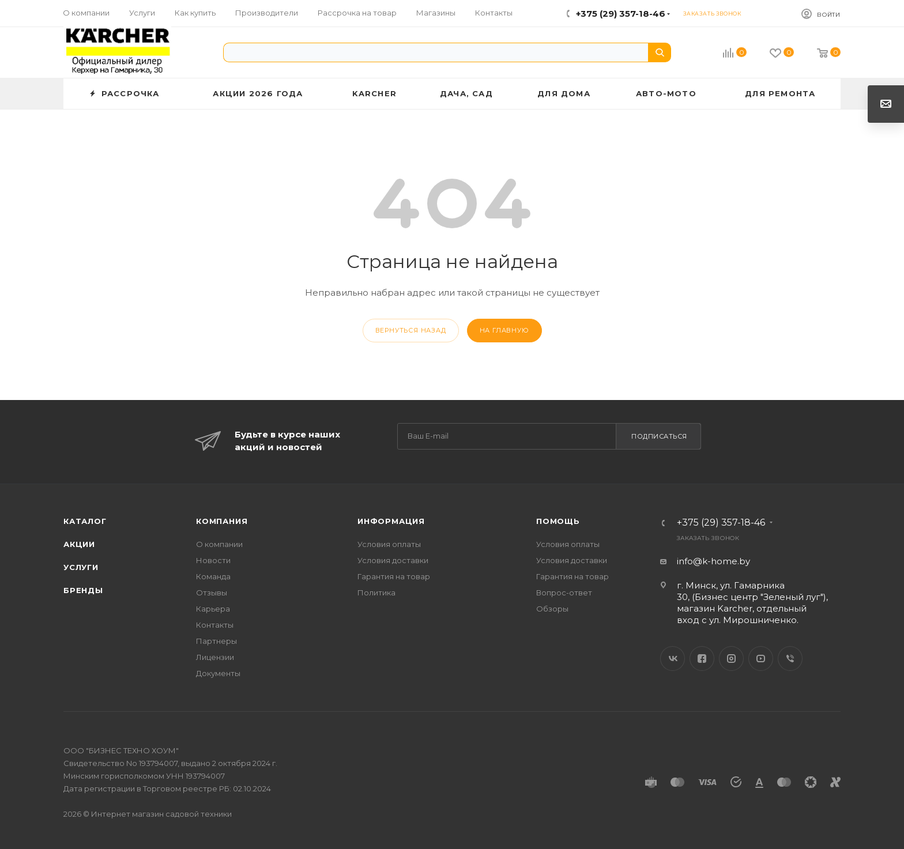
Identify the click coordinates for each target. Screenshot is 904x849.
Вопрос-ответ (564, 592)
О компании (219, 544)
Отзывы (211, 592)
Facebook (702, 658)
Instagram (731, 658)
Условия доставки (392, 560)
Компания (221, 521)
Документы (218, 673)
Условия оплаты (389, 544)
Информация (391, 521)
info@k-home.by (713, 561)
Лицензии (215, 657)
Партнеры (216, 641)
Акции (79, 544)
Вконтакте (672, 658)
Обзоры (552, 608)
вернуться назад (410, 330)
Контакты (214, 624)
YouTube (760, 658)
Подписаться (659, 436)
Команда (213, 576)
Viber (790, 658)
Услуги (81, 567)
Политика (376, 592)
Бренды (83, 590)
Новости (213, 560)
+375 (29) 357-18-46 (620, 13)
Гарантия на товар (393, 576)
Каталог (85, 521)
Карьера (213, 608)
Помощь (558, 521)
